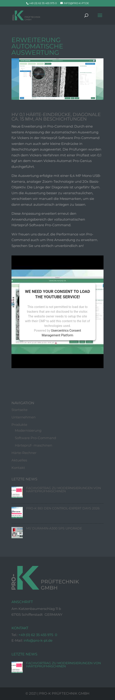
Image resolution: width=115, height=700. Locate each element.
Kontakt (18, 468)
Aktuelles (19, 460)
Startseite (19, 410)
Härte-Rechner (23, 453)
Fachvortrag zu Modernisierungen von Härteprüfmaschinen (63, 490)
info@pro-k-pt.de (38, 640)
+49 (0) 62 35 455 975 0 (37, 635)
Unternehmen (23, 417)
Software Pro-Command (35, 438)
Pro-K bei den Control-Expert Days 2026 (63, 508)
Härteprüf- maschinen (33, 445)
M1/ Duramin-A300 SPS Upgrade (54, 528)
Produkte (19, 424)
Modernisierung (28, 430)
